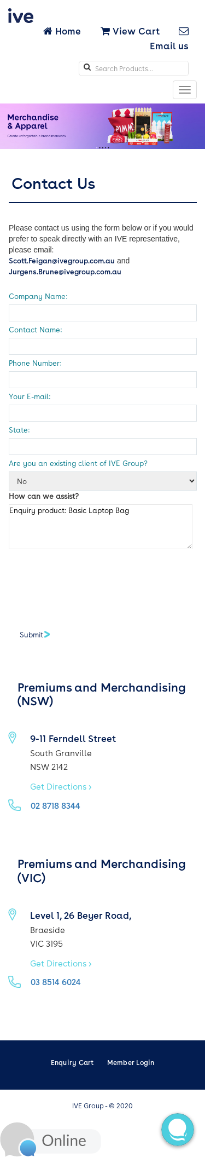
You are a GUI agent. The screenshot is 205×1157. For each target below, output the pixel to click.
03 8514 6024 (56, 981)
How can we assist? (44, 495)
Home (63, 31)
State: (19, 429)
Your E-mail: (29, 396)
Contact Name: (35, 329)
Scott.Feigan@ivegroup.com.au (62, 260)
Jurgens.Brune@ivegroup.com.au (65, 271)
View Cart (130, 31)
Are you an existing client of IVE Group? (78, 463)
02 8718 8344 (55, 805)
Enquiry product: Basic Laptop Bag (100, 526)
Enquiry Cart (72, 1062)
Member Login (131, 1062)
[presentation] (92, 584)
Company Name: (38, 296)
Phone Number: (35, 362)
